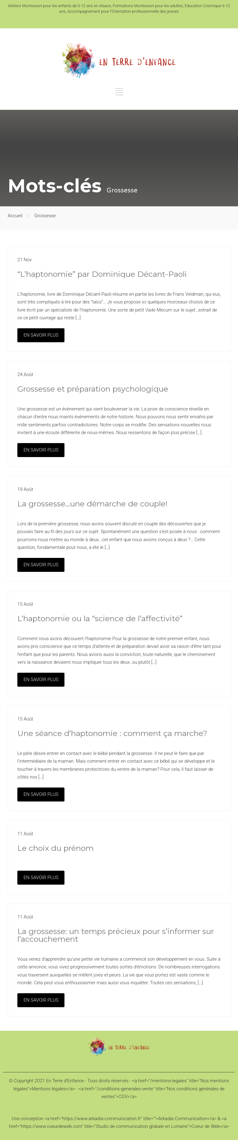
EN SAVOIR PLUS (41, 335)
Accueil (15, 215)
